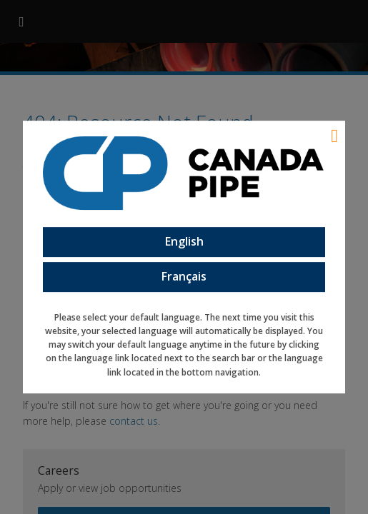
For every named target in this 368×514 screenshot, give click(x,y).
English (184, 242)
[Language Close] (334, 136)
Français (184, 276)
